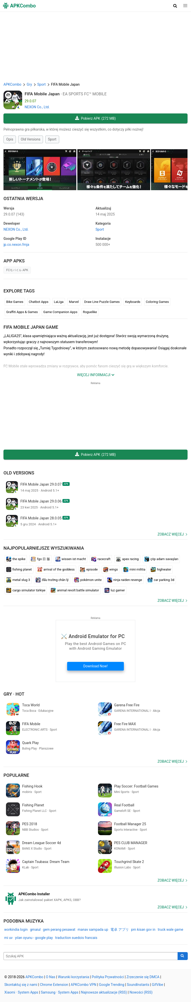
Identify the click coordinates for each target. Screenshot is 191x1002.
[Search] (183, 956)
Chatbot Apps (38, 302)
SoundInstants (138, 985)
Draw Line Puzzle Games (102, 302)
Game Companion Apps (60, 312)
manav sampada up (93, 929)
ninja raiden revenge (124, 579)
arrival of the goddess (56, 569)
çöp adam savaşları (161, 559)
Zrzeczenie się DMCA (143, 977)
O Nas (50, 977)
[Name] (90, 956)
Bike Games (14, 302)
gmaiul (35, 929)
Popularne (16, 775)
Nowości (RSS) (141, 992)
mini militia (134, 569)
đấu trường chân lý (52, 579)
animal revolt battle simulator (75, 590)
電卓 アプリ (119, 929)
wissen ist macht (70, 559)
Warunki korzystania (73, 977)
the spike (15, 559)
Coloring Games (157, 302)
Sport (52, 139)
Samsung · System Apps (59, 992)
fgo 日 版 (40, 559)
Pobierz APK (95, 118)
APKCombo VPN (83, 985)
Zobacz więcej (170, 534)
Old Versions (31, 139)
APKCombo (12, 84)
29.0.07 (13, 214)
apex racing (127, 559)
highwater (161, 569)
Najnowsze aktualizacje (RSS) (104, 992)
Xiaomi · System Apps (21, 992)
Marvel (74, 302)
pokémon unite (88, 579)
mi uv (8, 938)
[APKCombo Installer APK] (95, 897)
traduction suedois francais (76, 938)
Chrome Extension (54, 985)
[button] (175, 5)
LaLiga (59, 302)
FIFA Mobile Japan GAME (30, 327)
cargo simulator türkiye (25, 590)
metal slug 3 (18, 579)
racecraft (100, 559)
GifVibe (157, 985)
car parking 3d (160, 579)
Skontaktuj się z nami (21, 985)
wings (110, 569)
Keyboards (132, 302)
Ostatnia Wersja (23, 198)
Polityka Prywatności (108, 977)
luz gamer (114, 590)
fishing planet (19, 569)
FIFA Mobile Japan (42, 93)
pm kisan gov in (143, 929)
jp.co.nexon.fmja (16, 245)
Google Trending (111, 985)
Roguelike (90, 312)
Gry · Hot (13, 694)
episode (89, 569)
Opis (9, 139)
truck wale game (170, 929)
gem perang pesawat (59, 929)
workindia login (16, 929)
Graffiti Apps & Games (22, 312)
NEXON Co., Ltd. (37, 107)
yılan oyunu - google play (34, 938)
